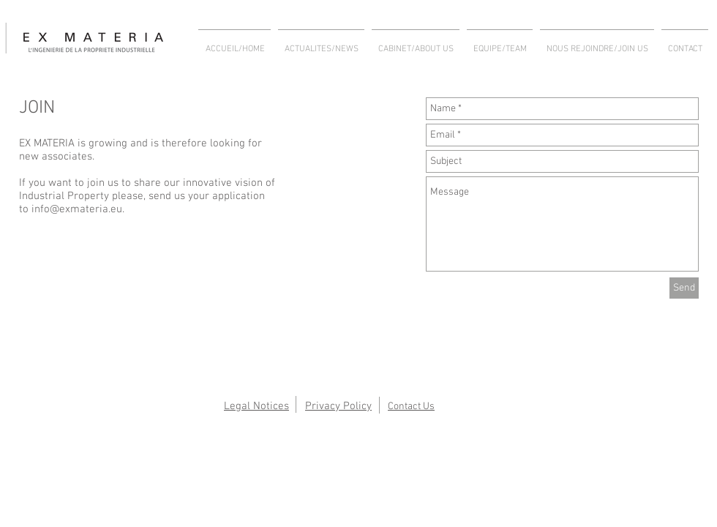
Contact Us (411, 406)
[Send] (684, 288)
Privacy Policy (338, 406)
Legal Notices (256, 406)
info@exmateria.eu (76, 209)
